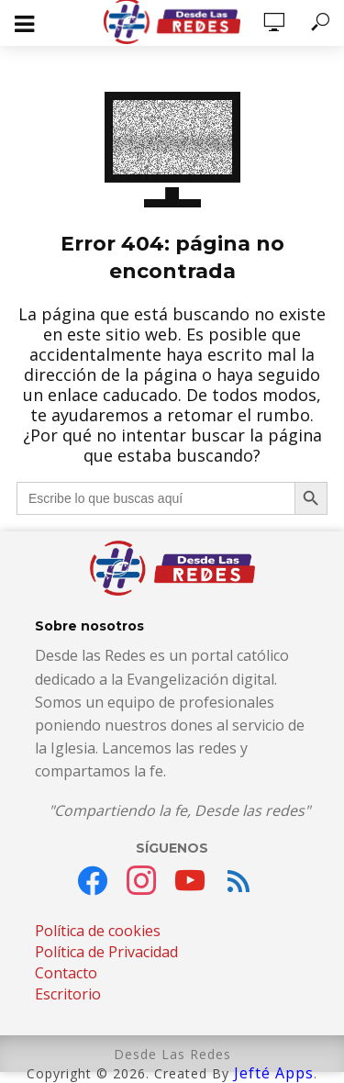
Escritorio (68, 994)
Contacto (66, 973)
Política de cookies (98, 931)
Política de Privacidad (106, 952)
